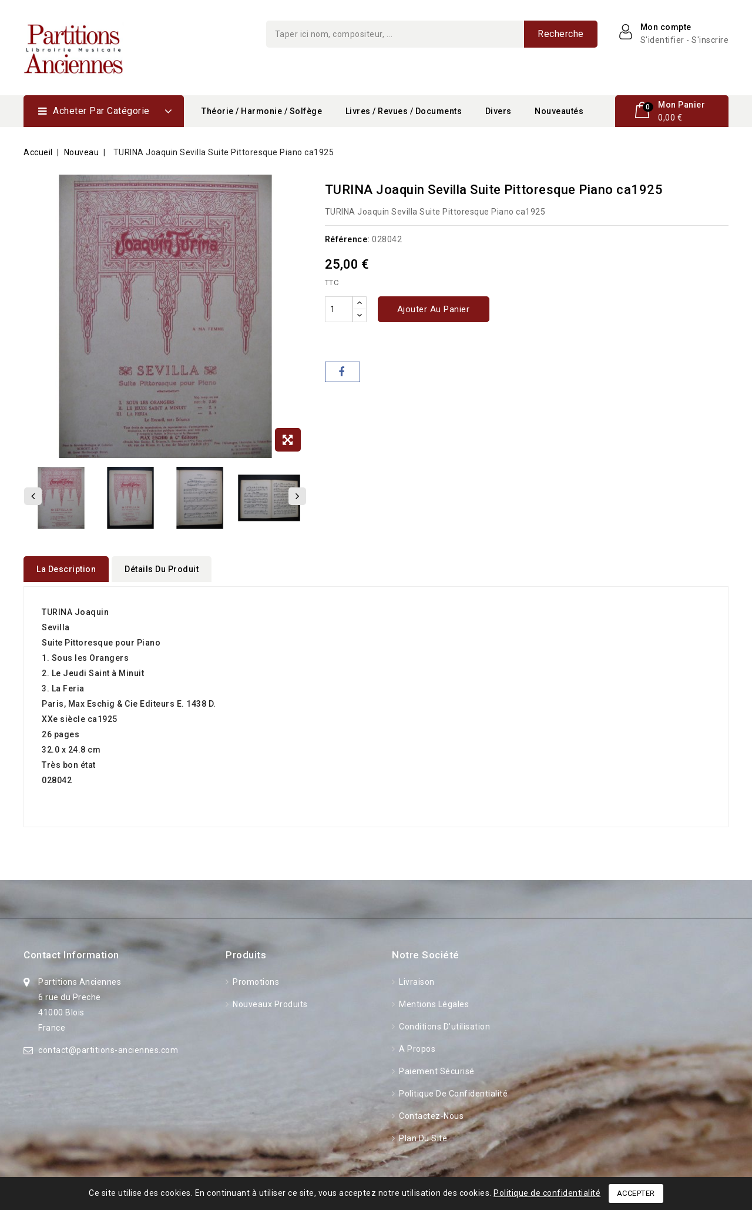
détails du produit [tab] (162, 569)
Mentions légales (433, 1000)
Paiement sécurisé (436, 1067)
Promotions (255, 977)
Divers (498, 111)
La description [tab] (66, 569)
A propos (416, 1044)
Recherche (561, 33)
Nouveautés (559, 111)
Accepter (636, 1193)
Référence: (347, 239)
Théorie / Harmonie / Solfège (262, 111)
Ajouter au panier (433, 309)
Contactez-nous (430, 1112)
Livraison (416, 977)
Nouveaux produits (269, 1000)
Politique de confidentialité (452, 1089)
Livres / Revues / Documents (403, 111)
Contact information (71, 951)
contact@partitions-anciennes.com (108, 1046)
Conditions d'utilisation (444, 1022)
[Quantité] (339, 309)
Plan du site (422, 1134)
